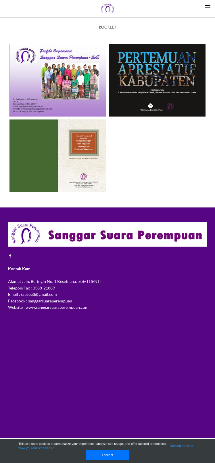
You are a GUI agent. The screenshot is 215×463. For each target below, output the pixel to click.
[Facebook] (11, 255)
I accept (107, 455)
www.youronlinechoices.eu (37, 448)
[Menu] (208, 7)
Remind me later (181, 445)
